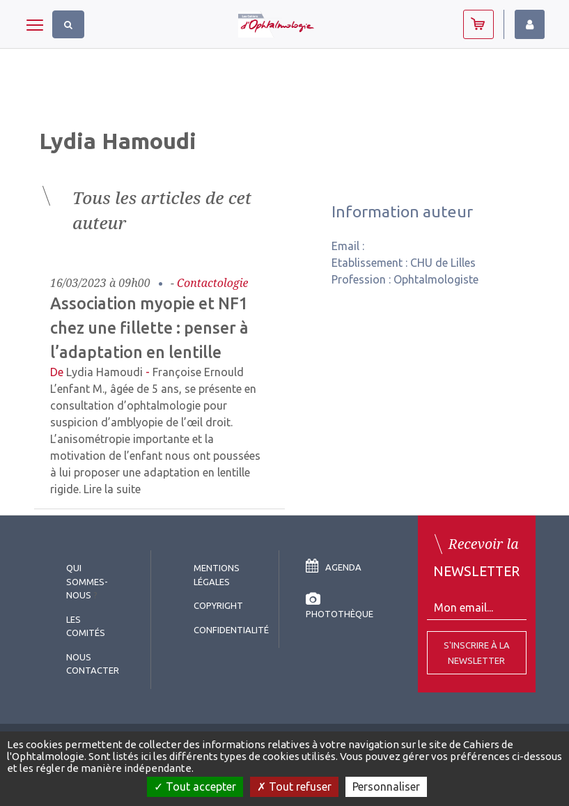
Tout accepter (195, 786)
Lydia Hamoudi (104, 372)
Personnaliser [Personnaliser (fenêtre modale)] (386, 786)
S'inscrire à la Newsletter (477, 652)
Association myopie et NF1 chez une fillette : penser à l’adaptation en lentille (149, 327)
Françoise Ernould (198, 372)
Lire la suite (112, 489)
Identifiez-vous (529, 24)
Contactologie (213, 282)
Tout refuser (294, 786)
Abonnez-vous (478, 24)
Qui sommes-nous (87, 581)
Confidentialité (231, 630)
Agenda (333, 567)
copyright (218, 605)
